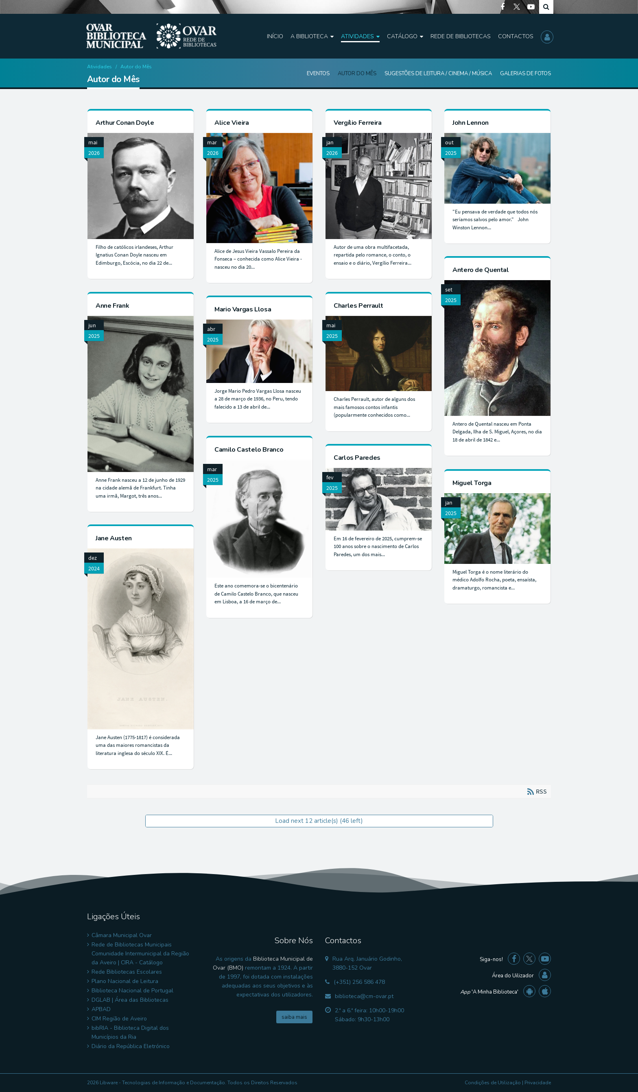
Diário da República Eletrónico (131, 1046)
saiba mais (294, 1017)
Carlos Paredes (357, 457)
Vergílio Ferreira (358, 122)
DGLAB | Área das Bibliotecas (130, 1000)
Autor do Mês (357, 73)
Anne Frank (112, 305)
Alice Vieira (231, 122)
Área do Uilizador (513, 975)
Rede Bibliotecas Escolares (127, 972)
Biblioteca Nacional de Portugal (132, 990)
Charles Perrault (358, 305)
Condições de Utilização (493, 1082)
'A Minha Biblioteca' (489, 992)
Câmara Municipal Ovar (122, 935)
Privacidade (537, 1082)
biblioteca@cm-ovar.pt (364, 996)
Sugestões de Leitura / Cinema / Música (438, 73)
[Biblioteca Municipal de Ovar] (151, 36)
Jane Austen (114, 538)
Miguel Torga (472, 483)
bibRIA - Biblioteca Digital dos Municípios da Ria (130, 1032)
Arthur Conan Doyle (125, 122)
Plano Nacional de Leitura (125, 981)
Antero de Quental (480, 269)
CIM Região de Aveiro (119, 1018)
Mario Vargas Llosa (242, 309)
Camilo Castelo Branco (248, 449)
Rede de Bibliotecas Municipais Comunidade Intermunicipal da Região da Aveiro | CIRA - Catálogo (140, 953)
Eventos (318, 73)
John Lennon (470, 122)
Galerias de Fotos (525, 73)
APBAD (101, 1009)
